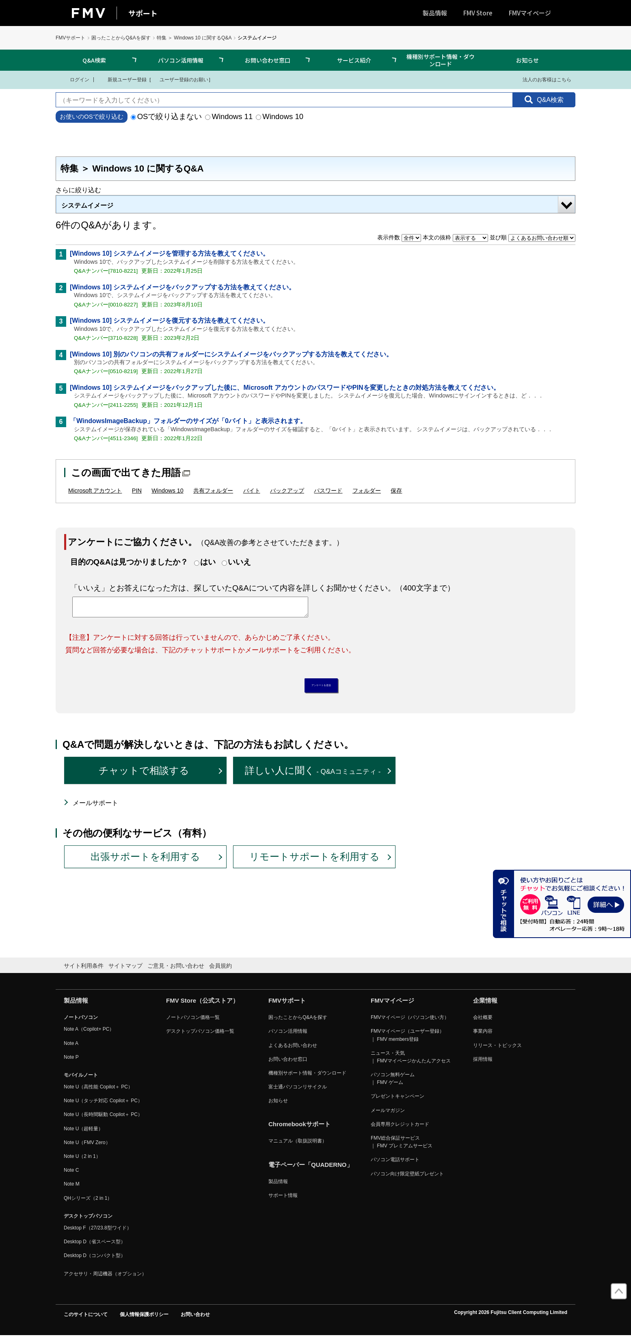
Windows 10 (279, 116)
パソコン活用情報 (180, 60)
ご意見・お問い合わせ (175, 969)
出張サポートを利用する (145, 861)
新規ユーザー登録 (122, 79)
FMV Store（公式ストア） (202, 1004)
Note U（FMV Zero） (87, 1146)
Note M (72, 1188)
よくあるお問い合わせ (292, 1049)
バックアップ (287, 490)
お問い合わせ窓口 (267, 60)
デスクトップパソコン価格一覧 (200, 1035)
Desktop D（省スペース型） (94, 1246)
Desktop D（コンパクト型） (94, 1260)
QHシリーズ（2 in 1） (88, 1202)
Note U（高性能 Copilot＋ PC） (98, 1091)
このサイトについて (86, 1318)
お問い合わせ (195, 1318)
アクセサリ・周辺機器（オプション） (105, 1278)
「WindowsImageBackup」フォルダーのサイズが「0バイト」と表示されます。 (188, 420)
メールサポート (95, 807)
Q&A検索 (94, 60)
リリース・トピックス (497, 1049)
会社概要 (483, 1022)
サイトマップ (125, 969)
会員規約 (220, 969)
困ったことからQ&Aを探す (120, 38)
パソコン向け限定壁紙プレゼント (407, 1178)
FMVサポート (70, 38)
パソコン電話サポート (395, 1164)
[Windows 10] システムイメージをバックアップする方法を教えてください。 (182, 287)
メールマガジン (388, 1114)
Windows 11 (229, 116)
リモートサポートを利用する (314, 861)
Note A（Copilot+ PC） (89, 1033)
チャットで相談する (144, 774)
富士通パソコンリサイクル (297, 1091)
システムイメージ (87, 205)
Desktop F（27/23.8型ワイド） (98, 1232)
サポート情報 (283, 1199)
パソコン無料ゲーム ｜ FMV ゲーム (393, 1083)
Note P (71, 1061)
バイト (251, 490)
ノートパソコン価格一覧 (193, 1022)
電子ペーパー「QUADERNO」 (310, 1168)
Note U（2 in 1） (82, 1161)
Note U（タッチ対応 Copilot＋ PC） (103, 1105)
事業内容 (483, 1035)
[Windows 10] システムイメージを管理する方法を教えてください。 (169, 253)
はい (208, 562)
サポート (143, 13)
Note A (71, 1047)
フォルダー (366, 490)
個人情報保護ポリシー (144, 1318)
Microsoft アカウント (95, 490)
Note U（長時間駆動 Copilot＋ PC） (103, 1119)
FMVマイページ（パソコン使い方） (410, 1022)
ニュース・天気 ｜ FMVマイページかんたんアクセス (411, 1061)
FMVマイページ (530, 13)
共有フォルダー (213, 490)
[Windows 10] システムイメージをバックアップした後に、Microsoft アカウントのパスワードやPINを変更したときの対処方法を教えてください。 (285, 387)
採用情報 (483, 1063)
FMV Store (478, 13)
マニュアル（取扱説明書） (297, 1145)
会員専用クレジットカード (400, 1128)
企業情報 (485, 1004)
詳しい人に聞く (313, 774)
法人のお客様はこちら (541, 79)
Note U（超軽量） (83, 1133)
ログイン (74, 79)
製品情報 (435, 13)
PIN (137, 490)
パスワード (328, 490)
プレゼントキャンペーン (397, 1100)
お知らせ (527, 60)
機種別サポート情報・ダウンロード (440, 60)
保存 (396, 490)
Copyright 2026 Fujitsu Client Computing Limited (510, 1316)
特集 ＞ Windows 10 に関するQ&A (194, 38)
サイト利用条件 (84, 969)
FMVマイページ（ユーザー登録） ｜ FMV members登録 (407, 1039)
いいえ (239, 562)
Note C (71, 1174)
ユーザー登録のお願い (179, 79)
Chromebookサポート (299, 1128)
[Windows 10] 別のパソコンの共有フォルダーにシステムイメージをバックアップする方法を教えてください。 (231, 354)
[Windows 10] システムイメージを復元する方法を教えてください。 (169, 320)
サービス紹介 (354, 60)
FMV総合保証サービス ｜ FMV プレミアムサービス (401, 1146)
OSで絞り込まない (166, 116)
